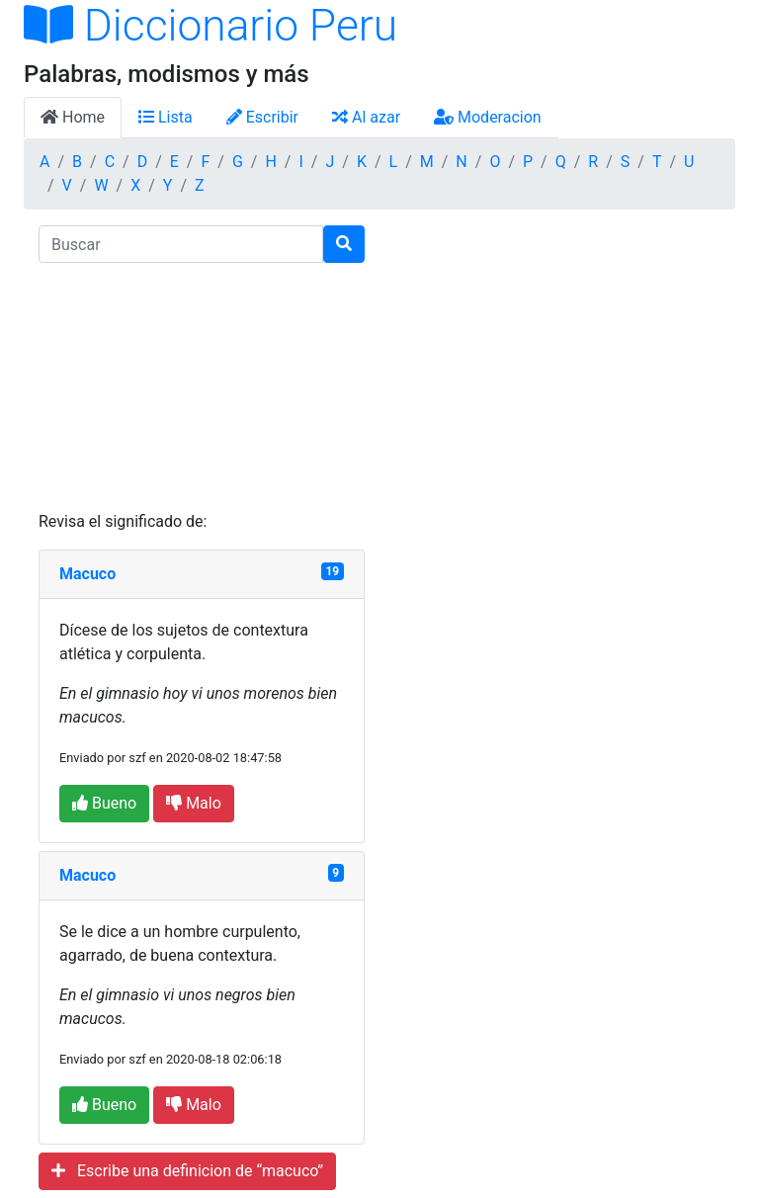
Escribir (262, 117)
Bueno (104, 803)
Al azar (366, 117)
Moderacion (488, 117)
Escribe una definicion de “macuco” (187, 1170)
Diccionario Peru (210, 25)
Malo (193, 803)
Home (73, 117)
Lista (165, 117)
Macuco (87, 573)
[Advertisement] (202, 386)
